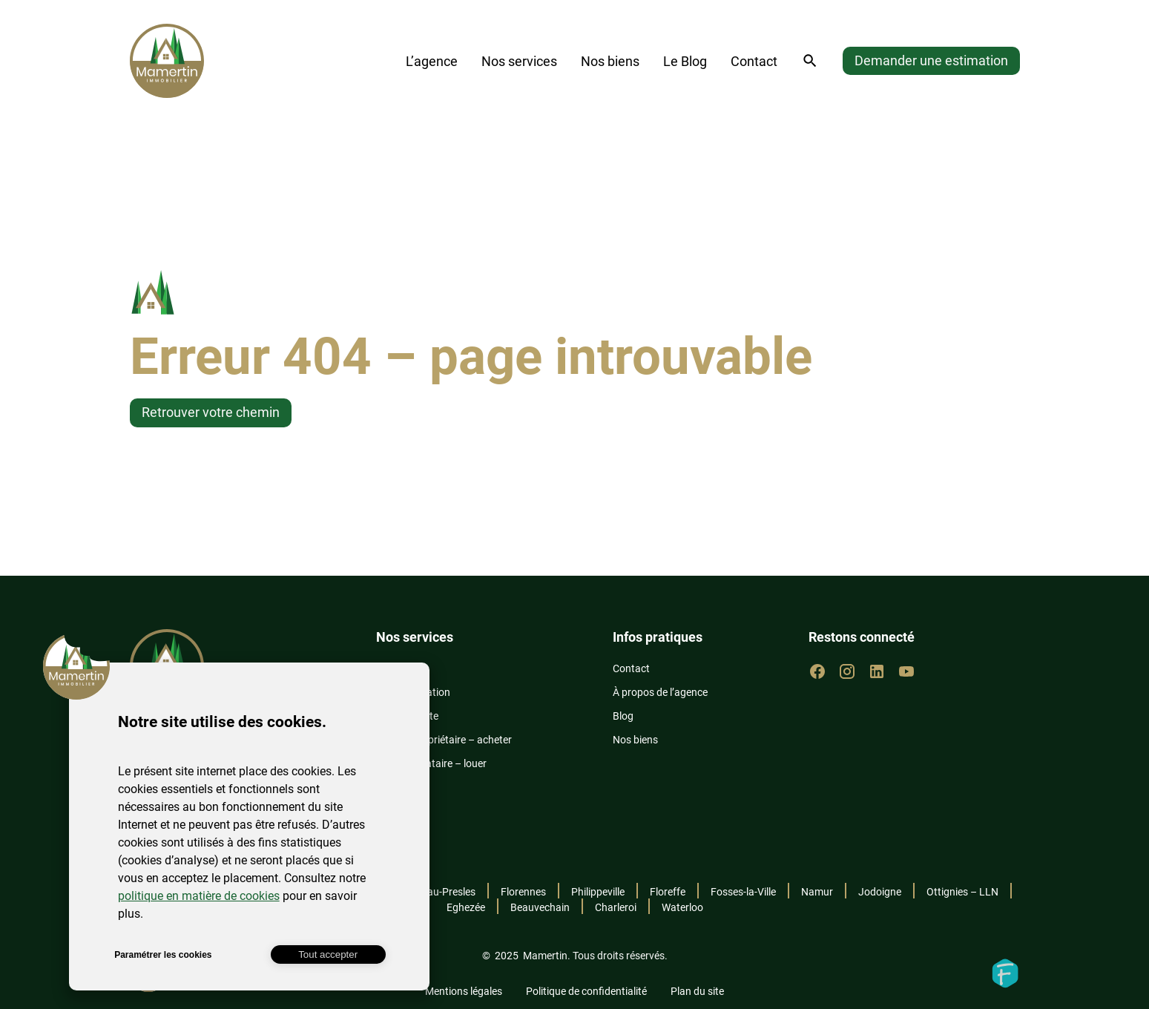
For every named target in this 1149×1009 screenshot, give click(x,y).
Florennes (523, 892)
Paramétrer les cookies (162, 955)
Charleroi (615, 907)
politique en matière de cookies (199, 896)
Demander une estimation (931, 60)
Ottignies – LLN (962, 892)
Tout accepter (328, 954)
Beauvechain (540, 907)
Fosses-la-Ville (743, 892)
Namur (817, 892)
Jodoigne (879, 892)
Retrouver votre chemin (211, 412)
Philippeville (598, 892)
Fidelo (1005, 973)
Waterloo (682, 907)
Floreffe (667, 892)
